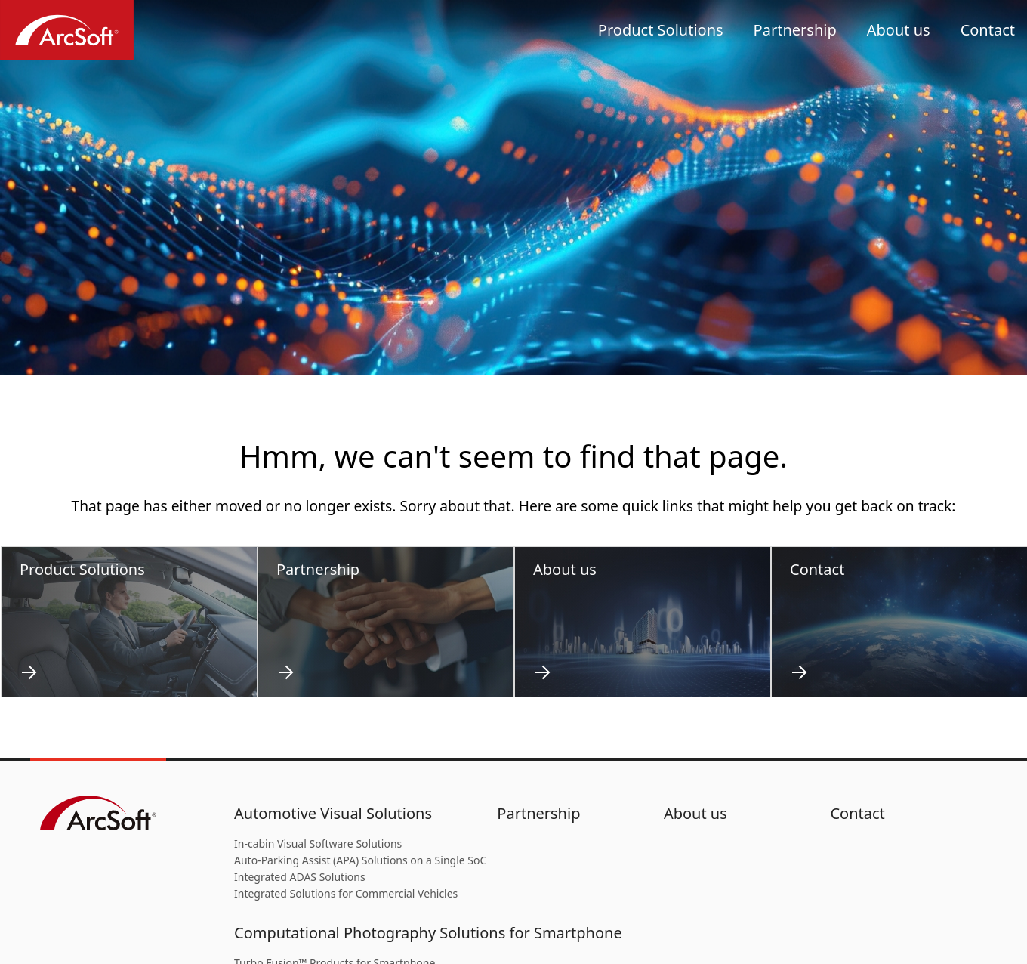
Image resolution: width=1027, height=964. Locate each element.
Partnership (795, 30)
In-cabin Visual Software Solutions (318, 843)
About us (898, 30)
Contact (988, 30)
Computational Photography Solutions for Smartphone (428, 932)
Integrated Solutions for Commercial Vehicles (346, 893)
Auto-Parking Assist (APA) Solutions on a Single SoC (360, 860)
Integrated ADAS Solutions (299, 877)
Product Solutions (660, 30)
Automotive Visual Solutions (333, 813)
